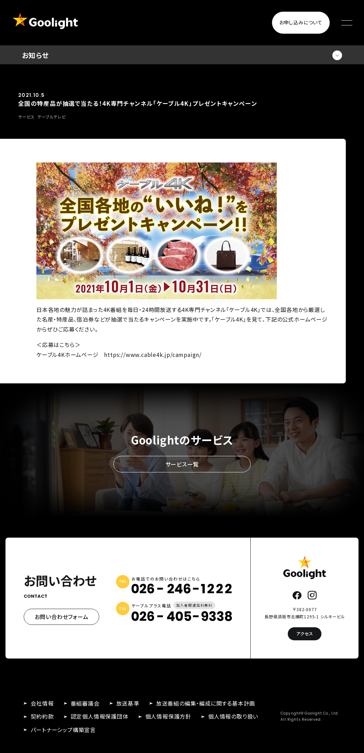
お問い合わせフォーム (62, 616)
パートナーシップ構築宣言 (63, 730)
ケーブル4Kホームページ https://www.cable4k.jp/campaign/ (119, 354)
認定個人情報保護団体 (99, 716)
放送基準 (127, 703)
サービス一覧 (182, 464)
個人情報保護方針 (168, 716)
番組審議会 (85, 703)
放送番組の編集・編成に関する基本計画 (205, 703)
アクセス (304, 634)
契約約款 (42, 716)
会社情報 (42, 703)
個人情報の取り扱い (233, 716)
